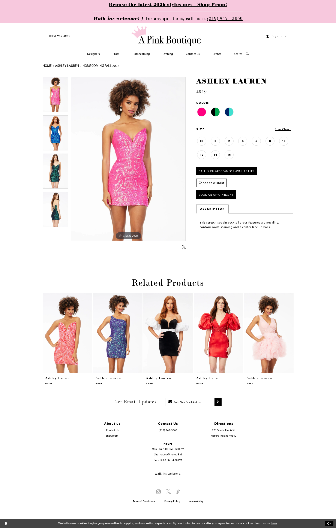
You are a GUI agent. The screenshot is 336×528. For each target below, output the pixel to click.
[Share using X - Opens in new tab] (184, 247)
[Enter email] (189, 402)
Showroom (112, 435)
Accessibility (196, 501)
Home (47, 65)
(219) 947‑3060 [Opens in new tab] (168, 430)
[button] (276, 37)
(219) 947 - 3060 (225, 19)
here (274, 523)
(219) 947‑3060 (59, 36)
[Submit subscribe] (218, 402)
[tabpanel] (55, 96)
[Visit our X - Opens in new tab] (168, 491)
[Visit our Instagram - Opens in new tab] (158, 491)
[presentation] (67, 333)
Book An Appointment (216, 195)
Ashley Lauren (67, 65)
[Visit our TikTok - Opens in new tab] (178, 491)
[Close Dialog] (6, 523)
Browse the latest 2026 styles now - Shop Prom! (168, 5)
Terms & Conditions (144, 501)
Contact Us (112, 430)
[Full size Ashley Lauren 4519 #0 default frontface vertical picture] (128, 159)
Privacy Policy (172, 501)
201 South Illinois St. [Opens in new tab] (223, 430)
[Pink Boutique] (166, 36)
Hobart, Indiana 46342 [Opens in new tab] (223, 435)
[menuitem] (59, 37)
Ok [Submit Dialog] (329, 523)
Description (212, 209)
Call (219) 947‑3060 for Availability (226, 171)
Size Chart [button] (283, 129)
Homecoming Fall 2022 (100, 65)
